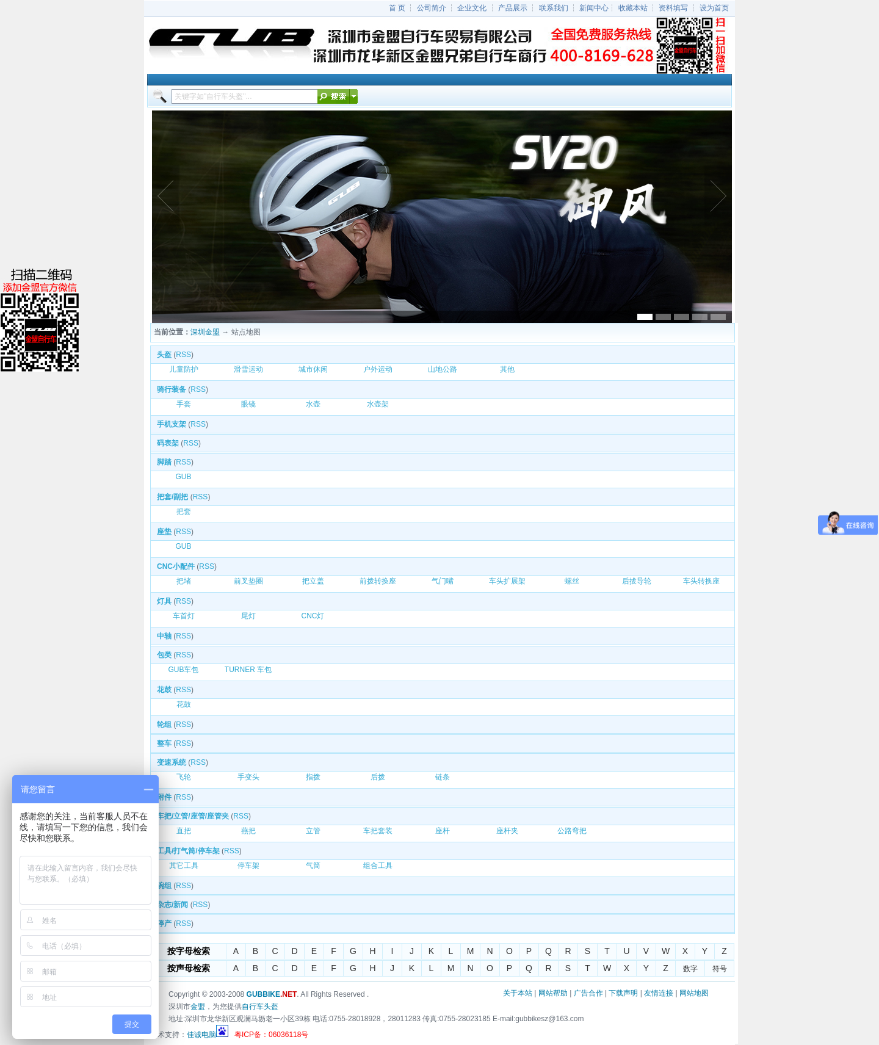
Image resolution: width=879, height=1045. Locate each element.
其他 (507, 369)
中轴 (164, 636)
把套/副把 (172, 497)
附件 (164, 797)
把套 (183, 511)
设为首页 (714, 8)
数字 (690, 968)
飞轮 (183, 777)
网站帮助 (553, 993)
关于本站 (517, 993)
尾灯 (248, 616)
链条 (442, 777)
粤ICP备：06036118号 (271, 1034)
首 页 (397, 8)
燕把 (248, 830)
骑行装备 (171, 389)
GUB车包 (183, 669)
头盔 (164, 354)
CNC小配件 (176, 566)
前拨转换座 (378, 581)
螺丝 (572, 581)
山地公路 (442, 369)
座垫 (164, 531)
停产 (164, 923)
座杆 (442, 830)
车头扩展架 (507, 581)
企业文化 (472, 8)
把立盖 (313, 581)
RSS (183, 354)
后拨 (378, 777)
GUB (183, 476)
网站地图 (694, 993)
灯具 (164, 601)
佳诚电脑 (201, 1034)
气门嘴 (443, 581)
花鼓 (164, 689)
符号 (719, 968)
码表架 (168, 443)
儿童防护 (183, 369)
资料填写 (673, 8)
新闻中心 (594, 8)
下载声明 (623, 993)
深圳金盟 (205, 332)
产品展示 (512, 8)
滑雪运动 (248, 369)
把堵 (183, 581)
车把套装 (377, 830)
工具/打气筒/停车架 (188, 851)
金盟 (197, 1006)
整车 (164, 743)
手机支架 (171, 424)
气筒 (313, 865)
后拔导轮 (636, 581)
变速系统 (171, 762)
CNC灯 (313, 616)
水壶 (313, 404)
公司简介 (431, 8)
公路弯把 (572, 830)
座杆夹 (507, 830)
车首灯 (184, 616)
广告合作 (588, 993)
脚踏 (164, 462)
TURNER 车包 (248, 669)
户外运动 (377, 369)
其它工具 (183, 865)
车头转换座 (701, 581)
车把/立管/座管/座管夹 (193, 816)
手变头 (248, 777)
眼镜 (248, 404)
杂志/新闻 (172, 904)
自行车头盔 (260, 1006)
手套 (183, 404)
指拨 (313, 777)
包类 (164, 655)
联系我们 (553, 8)
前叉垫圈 (248, 581)
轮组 (164, 724)
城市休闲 (313, 369)
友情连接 (658, 993)
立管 (313, 830)
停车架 (248, 865)
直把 (183, 830)
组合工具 (377, 865)
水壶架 (378, 404)
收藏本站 (633, 8)
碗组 (164, 885)
